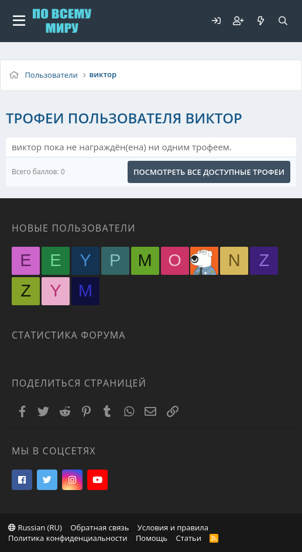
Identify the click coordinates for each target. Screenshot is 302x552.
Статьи (188, 538)
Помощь (151, 538)
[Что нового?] (260, 21)
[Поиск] (283, 21)
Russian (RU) (35, 527)
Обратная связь (99, 527)
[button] (19, 21)
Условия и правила (173, 527)
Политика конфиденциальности (67, 538)
